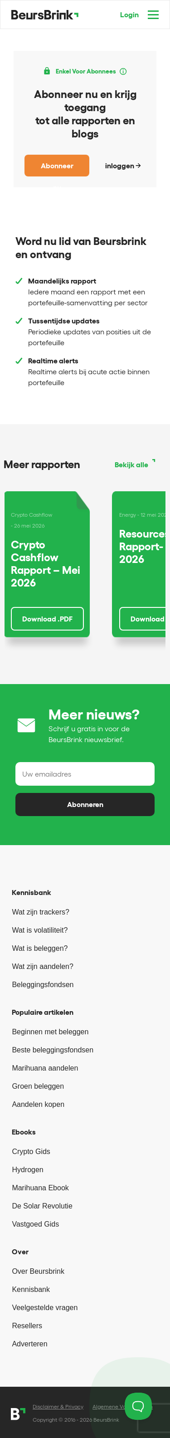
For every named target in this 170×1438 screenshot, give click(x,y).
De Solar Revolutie (42, 1206)
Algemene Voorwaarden (122, 1406)
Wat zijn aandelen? (42, 966)
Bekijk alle (131, 464)
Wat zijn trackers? (40, 912)
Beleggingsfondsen (42, 984)
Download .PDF (47, 619)
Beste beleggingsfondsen (52, 1050)
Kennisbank (31, 1289)
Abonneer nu (57, 168)
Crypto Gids (31, 1151)
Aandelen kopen (38, 1104)
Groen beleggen (38, 1086)
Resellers (27, 1326)
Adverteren (29, 1344)
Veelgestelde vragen (45, 1307)
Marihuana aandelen (45, 1068)
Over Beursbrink (38, 1271)
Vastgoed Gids (35, 1224)
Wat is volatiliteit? (40, 930)
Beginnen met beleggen (50, 1032)
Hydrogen (27, 1170)
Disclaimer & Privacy (58, 1406)
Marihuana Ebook (40, 1188)
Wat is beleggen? (40, 948)
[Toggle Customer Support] (138, 1406)
